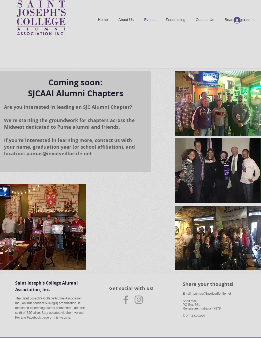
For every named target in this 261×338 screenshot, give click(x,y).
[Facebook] (125, 299)
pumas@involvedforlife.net (59, 153)
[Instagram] (138, 299)
